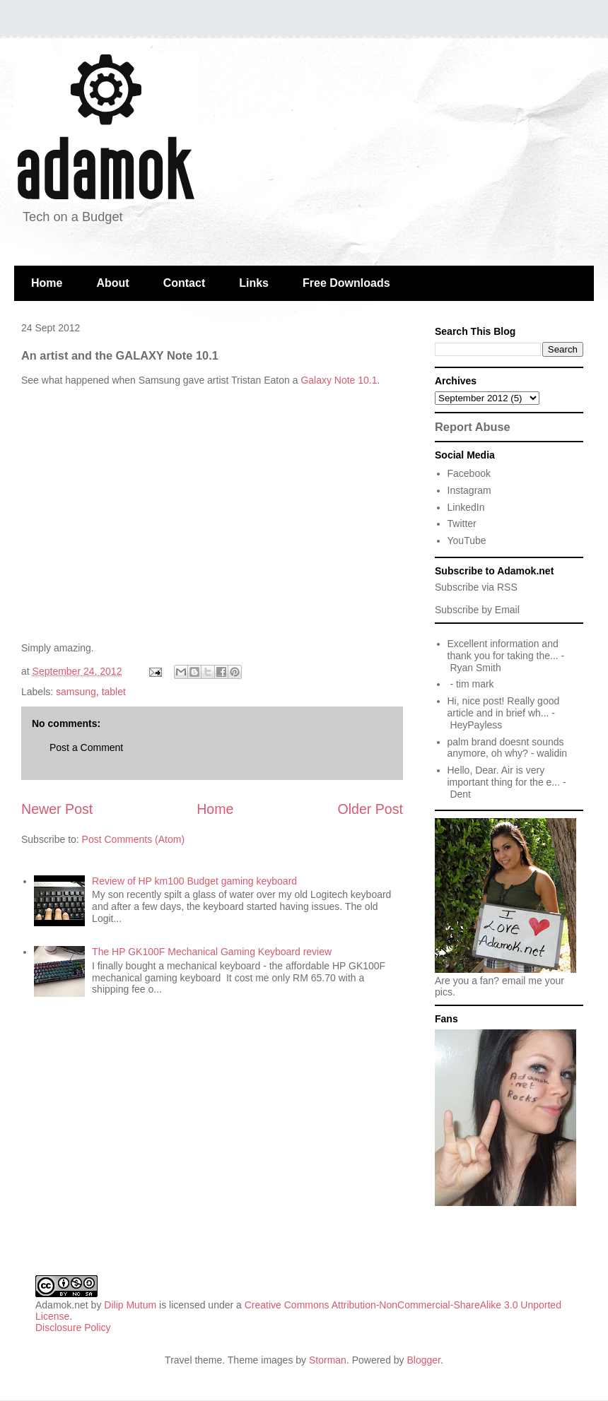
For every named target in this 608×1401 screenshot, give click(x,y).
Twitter (462, 523)
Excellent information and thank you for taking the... (503, 649)
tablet (114, 691)
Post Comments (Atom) (133, 839)
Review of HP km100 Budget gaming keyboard (194, 881)
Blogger (423, 1360)
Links (254, 283)
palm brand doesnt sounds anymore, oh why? (506, 747)
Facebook (469, 473)
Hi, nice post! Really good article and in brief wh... (504, 707)
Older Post (370, 809)
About (112, 283)
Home (46, 283)
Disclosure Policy (73, 1327)
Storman (327, 1360)
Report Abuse (472, 426)
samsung (76, 691)
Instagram (469, 490)
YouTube (467, 540)
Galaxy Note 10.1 (338, 380)
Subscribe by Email (477, 609)
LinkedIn (466, 507)
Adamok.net (61, 1305)
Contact (184, 283)
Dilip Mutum (130, 1305)
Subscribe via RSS (476, 587)
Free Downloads (346, 283)
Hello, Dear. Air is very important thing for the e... (504, 776)
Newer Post (57, 809)
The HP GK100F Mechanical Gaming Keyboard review (212, 951)
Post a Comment (86, 747)
